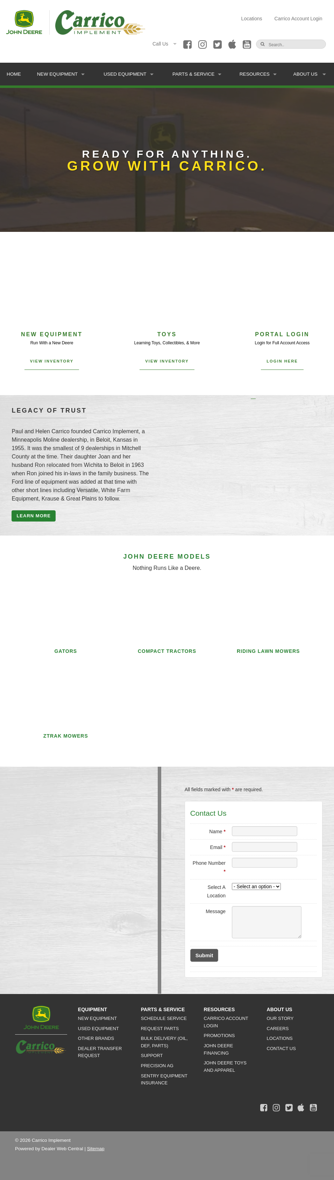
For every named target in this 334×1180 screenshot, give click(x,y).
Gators (66, 651)
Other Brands (96, 1038)
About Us (309, 74)
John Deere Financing (218, 1049)
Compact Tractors (167, 651)
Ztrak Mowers (65, 736)
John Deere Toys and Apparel (225, 1066)
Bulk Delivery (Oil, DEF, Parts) (164, 1042)
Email (218, 847)
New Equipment (61, 74)
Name (217, 831)
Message (216, 911)
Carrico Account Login (298, 18)
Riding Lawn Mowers (268, 651)
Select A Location (216, 891)
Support (152, 1055)
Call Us (164, 44)
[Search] (292, 44)
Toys (167, 334)
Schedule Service (164, 1018)
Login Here (282, 361)
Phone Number (209, 867)
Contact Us (281, 1048)
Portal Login (282, 334)
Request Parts (160, 1028)
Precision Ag (157, 1065)
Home (14, 74)
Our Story (280, 1018)
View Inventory (51, 361)
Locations (251, 18)
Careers (278, 1028)
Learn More (33, 515)
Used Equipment (128, 74)
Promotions (219, 1035)
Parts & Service (196, 74)
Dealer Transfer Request (100, 1052)
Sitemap (96, 1148)
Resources (258, 74)
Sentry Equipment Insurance (164, 1079)
